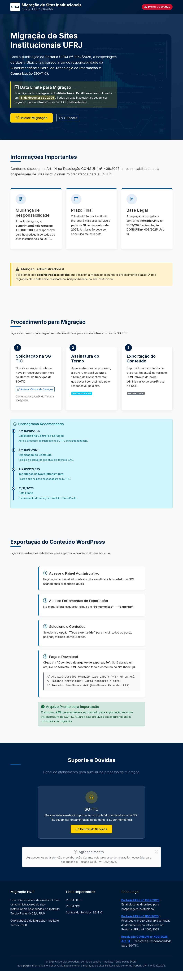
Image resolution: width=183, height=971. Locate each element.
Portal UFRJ (74, 900)
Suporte (68, 118)
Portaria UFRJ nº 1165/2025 (140, 916)
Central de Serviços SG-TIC (84, 912)
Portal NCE (73, 906)
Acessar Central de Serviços (35, 389)
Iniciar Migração (31, 118)
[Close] (156, 852)
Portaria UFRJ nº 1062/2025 (140, 900)
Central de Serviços (91, 829)
